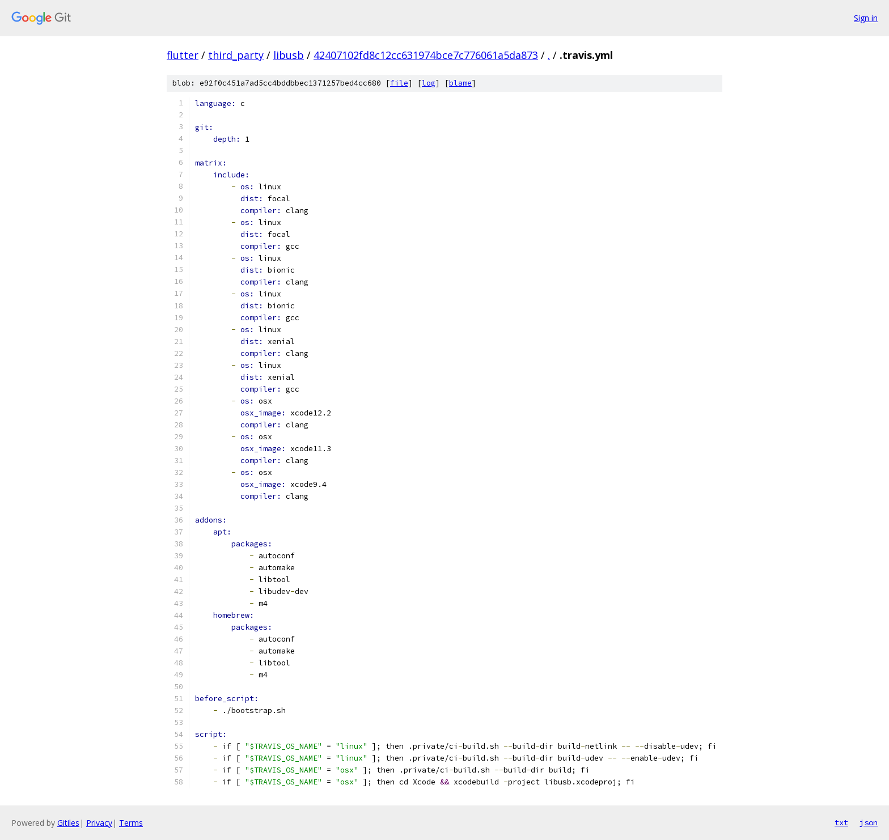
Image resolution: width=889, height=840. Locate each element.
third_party (236, 55)
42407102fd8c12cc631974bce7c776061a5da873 (426, 55)
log (428, 83)
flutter (182, 55)
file (399, 83)
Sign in (866, 17)
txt (841, 822)
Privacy (99, 822)
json (869, 822)
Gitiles (68, 822)
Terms (131, 822)
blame (460, 83)
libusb (288, 55)
